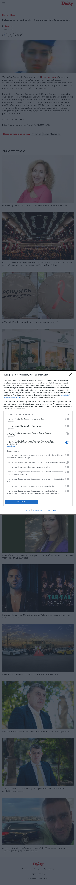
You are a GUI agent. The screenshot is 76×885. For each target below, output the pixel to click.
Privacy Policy (51, 510)
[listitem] (38, 414)
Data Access (37, 510)
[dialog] (38, 443)
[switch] (67, 419)
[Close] (71, 375)
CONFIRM (21, 502)
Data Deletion (25, 510)
